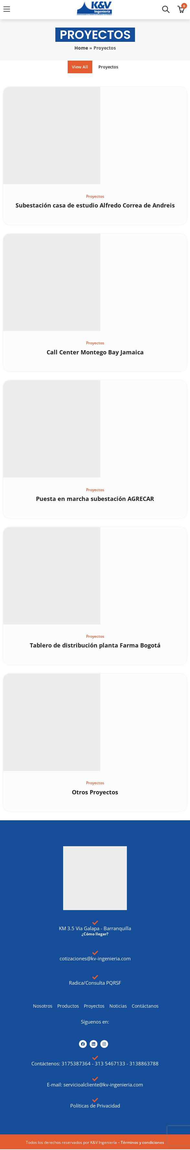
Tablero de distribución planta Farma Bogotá (95, 646)
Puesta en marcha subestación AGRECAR (95, 499)
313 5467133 (110, 1064)
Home (81, 48)
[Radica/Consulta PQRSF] (95, 977)
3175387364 (76, 1064)
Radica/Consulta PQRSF (95, 983)
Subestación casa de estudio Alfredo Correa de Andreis (95, 205)
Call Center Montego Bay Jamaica (95, 352)
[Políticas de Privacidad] (95, 1101)
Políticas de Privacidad (95, 1106)
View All (77, 67)
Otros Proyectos (95, 792)
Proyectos (110, 67)
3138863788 (144, 1064)
